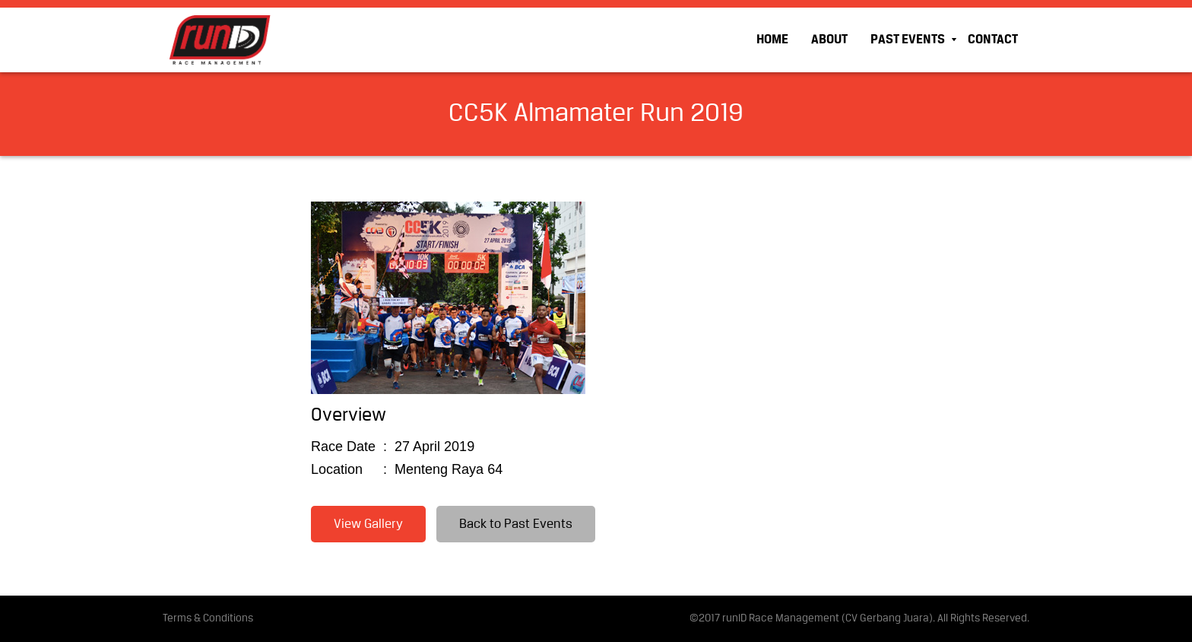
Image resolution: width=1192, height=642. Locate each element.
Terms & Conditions (208, 619)
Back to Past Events (515, 524)
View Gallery (368, 524)
